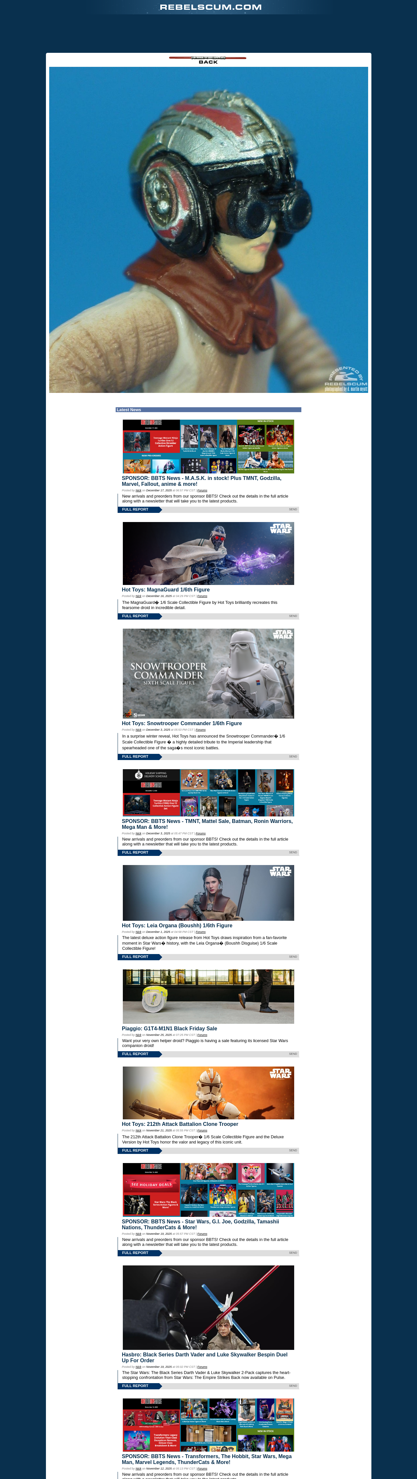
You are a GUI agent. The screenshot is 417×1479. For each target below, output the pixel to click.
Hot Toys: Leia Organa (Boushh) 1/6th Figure (177, 892)
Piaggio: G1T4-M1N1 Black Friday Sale (169, 995)
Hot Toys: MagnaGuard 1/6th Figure (166, 556)
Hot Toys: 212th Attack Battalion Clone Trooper (180, 1090)
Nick (138, 456)
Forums (202, 456)
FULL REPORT (135, 476)
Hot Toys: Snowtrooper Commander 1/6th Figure (182, 690)
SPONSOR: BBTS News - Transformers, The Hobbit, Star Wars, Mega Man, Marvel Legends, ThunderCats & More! (207, 1425)
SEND (293, 475)
